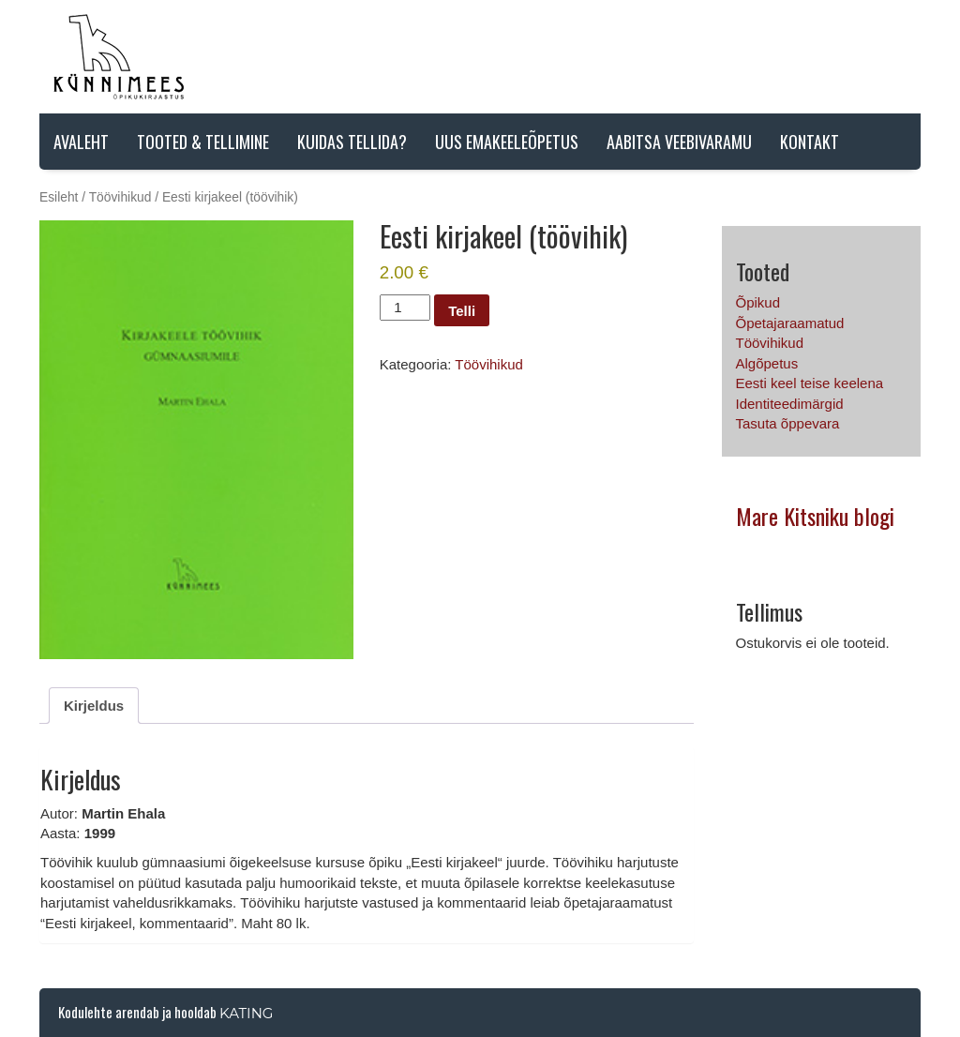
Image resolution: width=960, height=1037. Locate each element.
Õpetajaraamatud (790, 323)
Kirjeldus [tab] (94, 706)
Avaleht (81, 141)
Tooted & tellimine (203, 141)
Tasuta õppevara (788, 423)
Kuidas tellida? (352, 141)
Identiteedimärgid (790, 404)
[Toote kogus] (405, 307)
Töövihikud (120, 197)
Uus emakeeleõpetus (506, 141)
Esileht (58, 197)
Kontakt (809, 141)
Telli (461, 311)
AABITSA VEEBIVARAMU (679, 141)
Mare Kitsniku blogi (815, 516)
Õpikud (758, 302)
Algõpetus (767, 363)
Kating (246, 1013)
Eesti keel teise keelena (810, 383)
